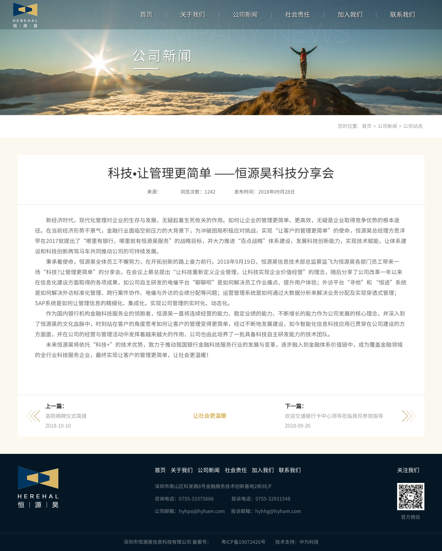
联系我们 (402, 14)
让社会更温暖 (209, 416)
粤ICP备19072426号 (243, 542)
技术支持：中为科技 (297, 542)
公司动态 (413, 126)
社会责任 (297, 14)
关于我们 (192, 14)
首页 (146, 14)
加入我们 (350, 14)
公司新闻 (245, 14)
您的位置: (348, 126)
